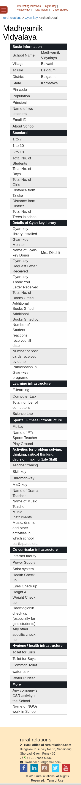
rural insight (41, 9)
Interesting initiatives (29, 6)
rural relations (12, 17)
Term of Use (55, 780)
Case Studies (60, 9)
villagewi (24, 9)
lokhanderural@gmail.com (43, 762)
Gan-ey (51, 6)
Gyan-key (31, 17)
